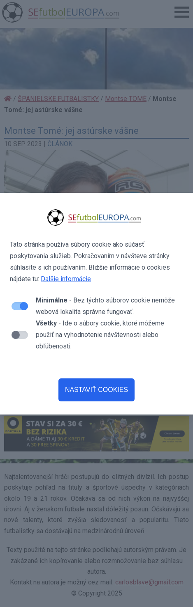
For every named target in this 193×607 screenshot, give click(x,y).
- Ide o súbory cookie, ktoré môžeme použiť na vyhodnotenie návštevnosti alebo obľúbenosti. (100, 334)
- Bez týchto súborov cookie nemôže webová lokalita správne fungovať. (105, 306)
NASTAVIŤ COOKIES (96, 389)
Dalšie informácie (66, 279)
